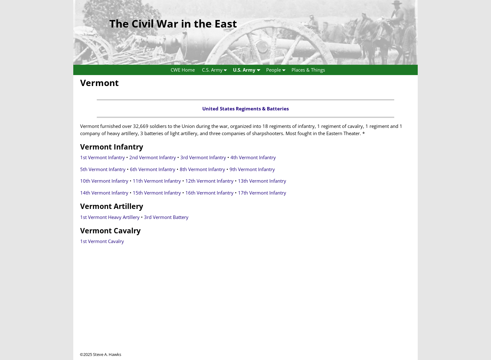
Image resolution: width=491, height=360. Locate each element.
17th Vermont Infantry (262, 193)
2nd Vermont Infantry (152, 157)
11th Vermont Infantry (157, 181)
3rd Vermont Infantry (203, 157)
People (277, 70)
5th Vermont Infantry (103, 169)
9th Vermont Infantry (252, 169)
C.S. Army (216, 70)
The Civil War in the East (173, 23)
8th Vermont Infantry (202, 169)
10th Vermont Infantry (104, 181)
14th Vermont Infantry (104, 193)
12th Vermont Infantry (209, 181)
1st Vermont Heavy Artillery (110, 217)
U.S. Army (248, 70)
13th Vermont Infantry (262, 181)
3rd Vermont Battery (166, 217)
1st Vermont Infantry (102, 157)
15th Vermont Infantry (157, 193)
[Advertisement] (245, 308)
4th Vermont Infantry (253, 157)
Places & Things (308, 70)
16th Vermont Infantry (209, 193)
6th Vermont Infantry (152, 169)
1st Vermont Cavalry (102, 241)
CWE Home (183, 70)
